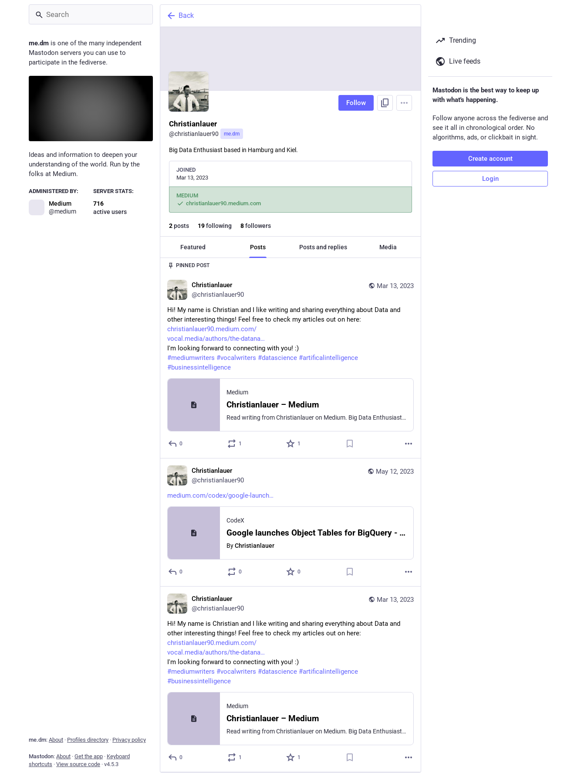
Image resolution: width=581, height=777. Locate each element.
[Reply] (175, 443)
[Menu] (404, 103)
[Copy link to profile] (385, 103)
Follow (356, 103)
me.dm (232, 134)
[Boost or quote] (234, 443)
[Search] (91, 14)
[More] (408, 443)
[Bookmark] (350, 443)
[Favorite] (293, 443)
